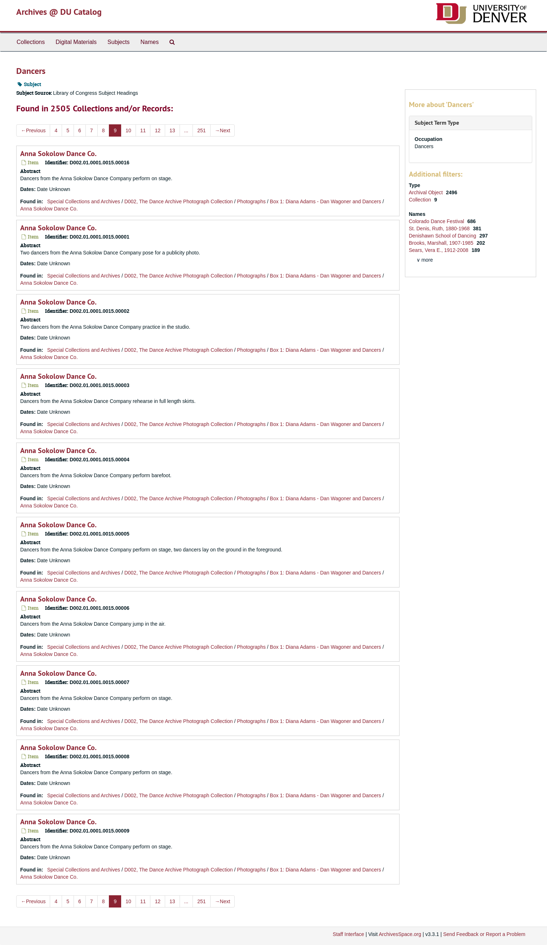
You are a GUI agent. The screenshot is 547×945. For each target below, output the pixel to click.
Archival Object (426, 192)
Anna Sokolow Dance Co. (58, 153)
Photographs (251, 201)
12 (157, 130)
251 (201, 130)
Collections (31, 42)
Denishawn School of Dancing (443, 236)
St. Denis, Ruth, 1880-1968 (440, 228)
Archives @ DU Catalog (59, 11)
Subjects (118, 42)
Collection (420, 200)
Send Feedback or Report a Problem (484, 934)
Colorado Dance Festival (437, 221)
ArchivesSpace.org (400, 934)
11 (143, 130)
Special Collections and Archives (83, 201)
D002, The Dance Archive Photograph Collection (178, 201)
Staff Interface (348, 934)
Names (149, 42)
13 (172, 130)
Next (222, 130)
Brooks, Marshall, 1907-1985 (442, 243)
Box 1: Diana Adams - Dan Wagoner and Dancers (325, 201)
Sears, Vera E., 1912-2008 (439, 250)
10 (128, 130)
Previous (33, 130)
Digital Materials (76, 42)
